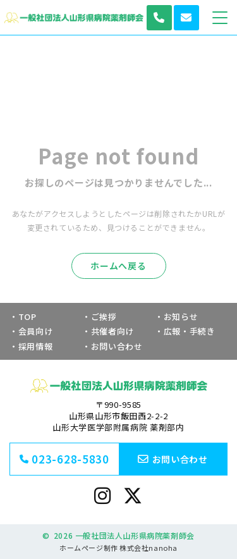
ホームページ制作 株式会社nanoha (118, 548)
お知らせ (181, 316)
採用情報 (35, 346)
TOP (27, 316)
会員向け (35, 331)
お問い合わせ (117, 346)
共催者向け (112, 331)
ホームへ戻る (118, 265)
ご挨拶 (104, 316)
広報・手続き (190, 331)
